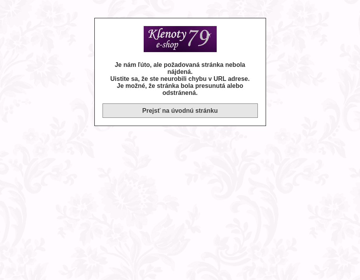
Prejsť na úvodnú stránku (179, 110)
